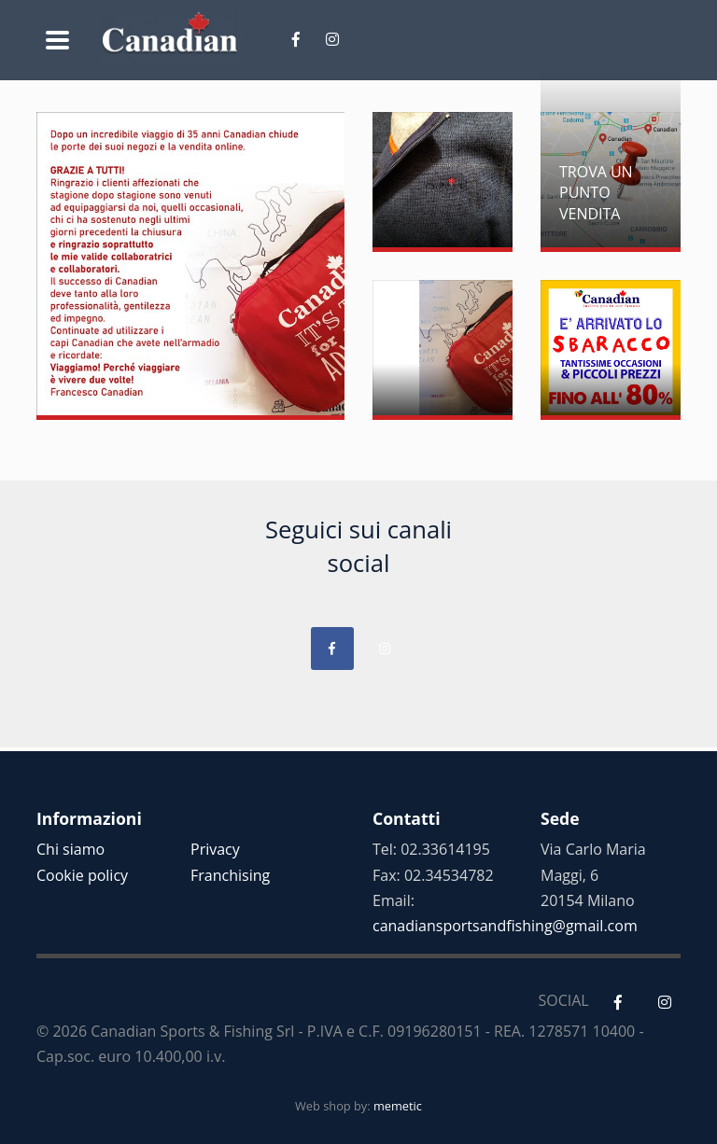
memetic (397, 1105)
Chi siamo (70, 849)
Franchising (230, 875)
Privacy (215, 849)
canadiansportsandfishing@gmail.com (505, 925)
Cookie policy (82, 875)
